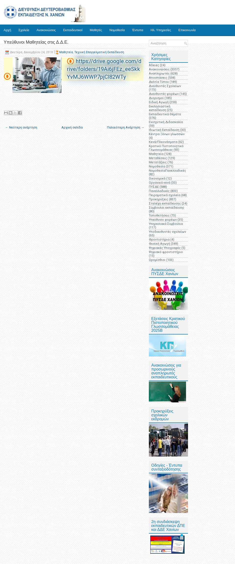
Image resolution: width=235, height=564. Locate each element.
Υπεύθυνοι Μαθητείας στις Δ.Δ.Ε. (36, 42)
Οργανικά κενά (159, 182)
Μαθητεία (66, 52)
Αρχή (7, 30)
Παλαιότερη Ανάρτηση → (125, 127)
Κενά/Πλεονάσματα (163, 142)
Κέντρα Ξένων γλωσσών (167, 134)
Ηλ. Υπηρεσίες (161, 30)
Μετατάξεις (158, 162)
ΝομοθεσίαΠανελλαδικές (167, 170)
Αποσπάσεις (158, 77)
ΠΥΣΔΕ (154, 187)
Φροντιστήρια (159, 239)
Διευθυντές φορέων (164, 94)
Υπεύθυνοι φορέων (163, 219)
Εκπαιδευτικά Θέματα (165, 114)
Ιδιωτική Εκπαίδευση (164, 130)
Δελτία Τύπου (159, 82)
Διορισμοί (156, 98)
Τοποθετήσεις (159, 215)
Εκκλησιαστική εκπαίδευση (159, 108)
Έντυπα (137, 30)
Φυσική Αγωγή (159, 243)
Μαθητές (96, 30)
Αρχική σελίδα (72, 127)
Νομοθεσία (117, 30)
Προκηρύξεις (158, 199)
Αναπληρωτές (159, 73)
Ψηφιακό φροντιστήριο (166, 252)
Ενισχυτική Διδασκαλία (166, 122)
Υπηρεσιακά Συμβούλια (166, 224)
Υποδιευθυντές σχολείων (167, 231)
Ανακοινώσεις (46, 30)
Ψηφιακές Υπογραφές (165, 248)
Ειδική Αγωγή (159, 102)
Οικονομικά (157, 178)
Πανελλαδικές (159, 191)
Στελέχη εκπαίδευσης (165, 203)
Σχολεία (23, 30)
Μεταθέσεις (158, 158)
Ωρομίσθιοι (157, 260)
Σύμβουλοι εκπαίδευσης (166, 207)
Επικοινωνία (187, 30)
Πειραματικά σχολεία (164, 195)
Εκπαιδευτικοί (72, 30)
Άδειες (154, 65)
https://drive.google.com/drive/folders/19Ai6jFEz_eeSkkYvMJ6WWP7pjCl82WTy (104, 69)
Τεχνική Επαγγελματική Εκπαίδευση (99, 52)
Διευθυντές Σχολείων (165, 86)
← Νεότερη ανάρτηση (21, 127)
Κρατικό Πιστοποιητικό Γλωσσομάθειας (166, 148)
